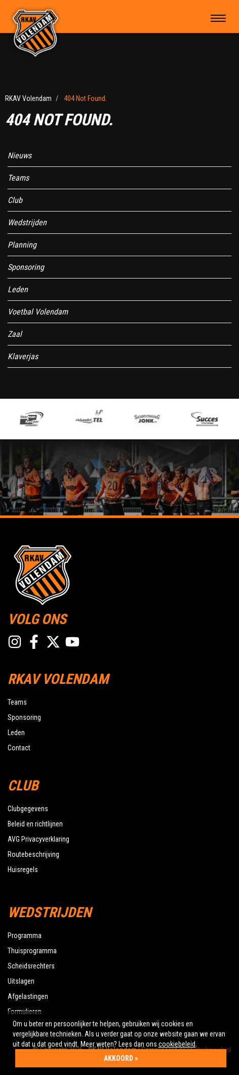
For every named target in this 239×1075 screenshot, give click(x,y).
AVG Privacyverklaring (38, 839)
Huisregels (23, 869)
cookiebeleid (176, 1044)
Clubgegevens (28, 809)
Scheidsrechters (31, 966)
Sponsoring (26, 267)
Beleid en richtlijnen (35, 824)
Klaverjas (23, 356)
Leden (18, 289)
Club (15, 200)
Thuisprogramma (32, 951)
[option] (44, 419)
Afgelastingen (28, 996)
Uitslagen (21, 981)
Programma (25, 935)
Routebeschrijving (33, 854)
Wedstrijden (27, 222)
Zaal (15, 334)
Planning (22, 245)
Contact (19, 748)
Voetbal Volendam (38, 312)
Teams (18, 178)
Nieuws (19, 155)
